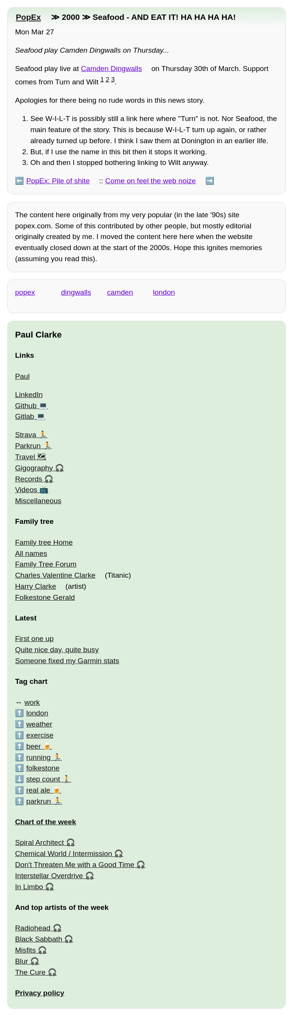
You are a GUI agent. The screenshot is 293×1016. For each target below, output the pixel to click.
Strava (25, 435)
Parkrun (27, 446)
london (164, 292)
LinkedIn (29, 395)
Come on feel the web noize (150, 181)
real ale (38, 790)
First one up (34, 639)
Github (26, 406)
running (38, 757)
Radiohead (32, 928)
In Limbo (29, 887)
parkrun (38, 801)
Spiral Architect (39, 842)
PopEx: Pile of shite (58, 181)
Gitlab (24, 416)
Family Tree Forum (45, 564)
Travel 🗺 (30, 457)
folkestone (43, 768)
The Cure (30, 972)
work (32, 702)
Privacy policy (39, 993)
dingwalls (76, 292)
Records (28, 479)
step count (43, 779)
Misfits (25, 950)
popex (25, 292)
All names (31, 553)
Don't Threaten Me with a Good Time (74, 865)
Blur (21, 961)
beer (33, 746)
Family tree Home (43, 542)
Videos (26, 490)
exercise (39, 735)
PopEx (28, 17)
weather (39, 724)
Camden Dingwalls (111, 69)
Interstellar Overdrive (49, 876)
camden (120, 292)
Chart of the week (45, 822)
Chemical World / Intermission (63, 854)
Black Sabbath (38, 939)
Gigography (34, 468)
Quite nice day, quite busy (56, 650)
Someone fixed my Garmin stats (67, 661)
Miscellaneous (38, 501)
